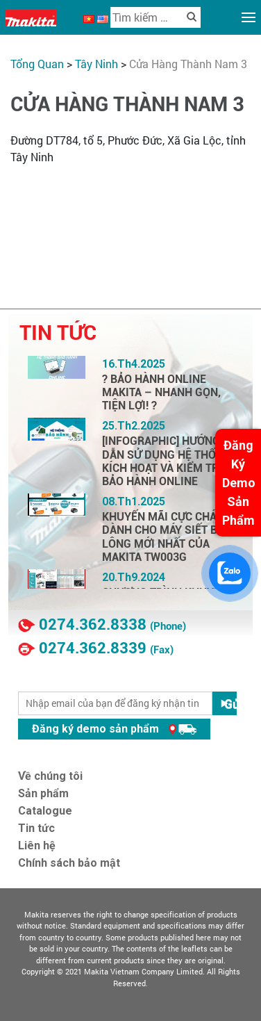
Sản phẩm (43, 793)
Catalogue (45, 810)
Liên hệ (37, 845)
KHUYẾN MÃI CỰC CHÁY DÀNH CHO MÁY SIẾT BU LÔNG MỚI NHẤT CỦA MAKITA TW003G (163, 537)
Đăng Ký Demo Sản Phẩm (238, 483)
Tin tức (36, 828)
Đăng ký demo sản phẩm (114, 728)
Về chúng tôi (50, 776)
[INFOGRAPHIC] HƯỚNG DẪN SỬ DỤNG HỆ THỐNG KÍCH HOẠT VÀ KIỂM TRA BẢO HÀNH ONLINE (166, 461)
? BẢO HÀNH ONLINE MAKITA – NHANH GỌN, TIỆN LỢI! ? (161, 392)
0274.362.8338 (92, 624)
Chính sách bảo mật (69, 862)
